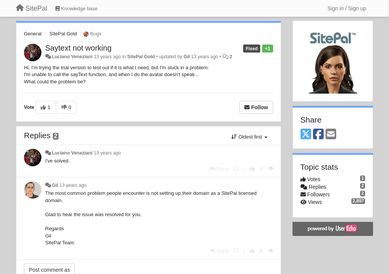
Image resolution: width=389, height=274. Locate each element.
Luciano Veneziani (72, 56)
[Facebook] (318, 134)
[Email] (331, 134)
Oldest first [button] (249, 137)
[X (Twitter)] (305, 134)
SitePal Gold (63, 34)
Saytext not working (78, 48)
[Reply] (219, 169)
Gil (186, 56)
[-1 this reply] (270, 169)
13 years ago (107, 153)
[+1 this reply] (252, 169)
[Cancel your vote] (261, 169)
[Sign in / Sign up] (346, 8)
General (32, 34)
